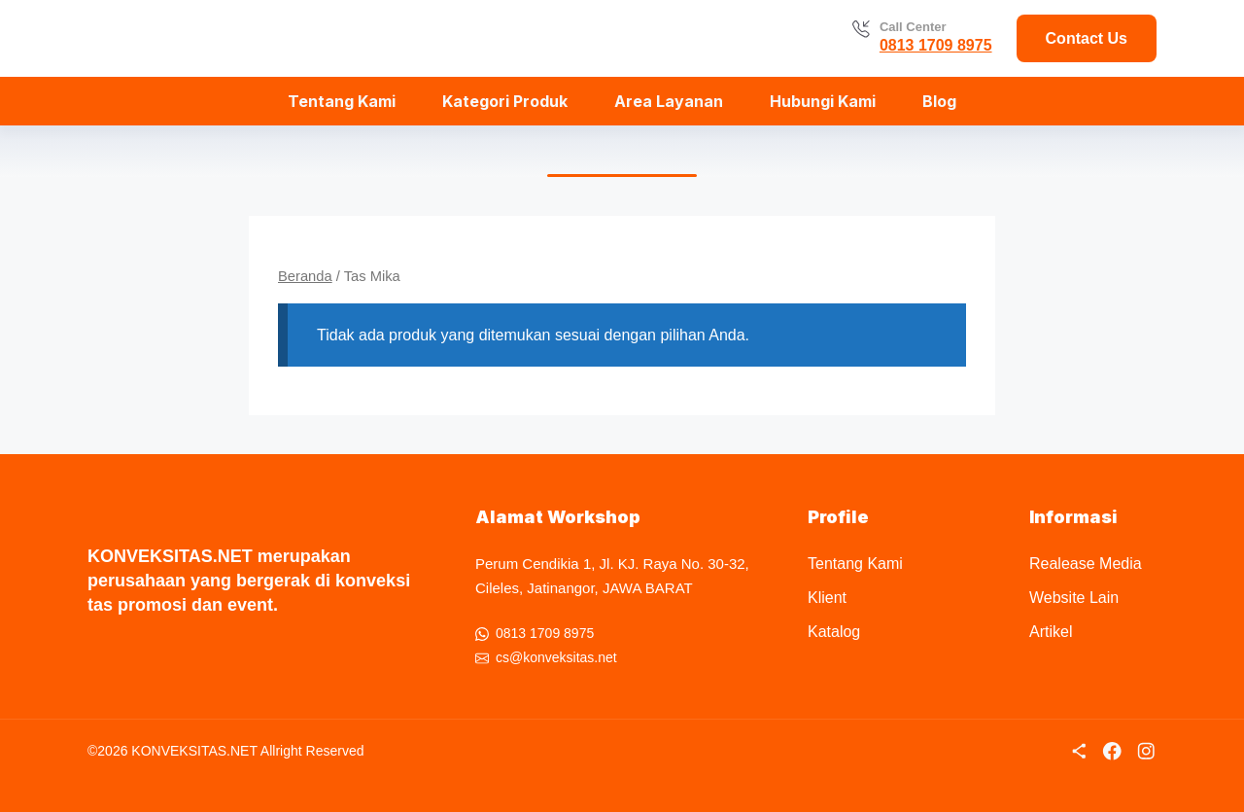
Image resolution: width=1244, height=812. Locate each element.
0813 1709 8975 (936, 45)
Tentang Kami (342, 101)
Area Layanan (668, 101)
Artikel (1050, 631)
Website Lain (1074, 597)
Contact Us (1086, 38)
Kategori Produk (505, 101)
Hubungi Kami (823, 101)
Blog (939, 101)
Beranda (305, 276)
